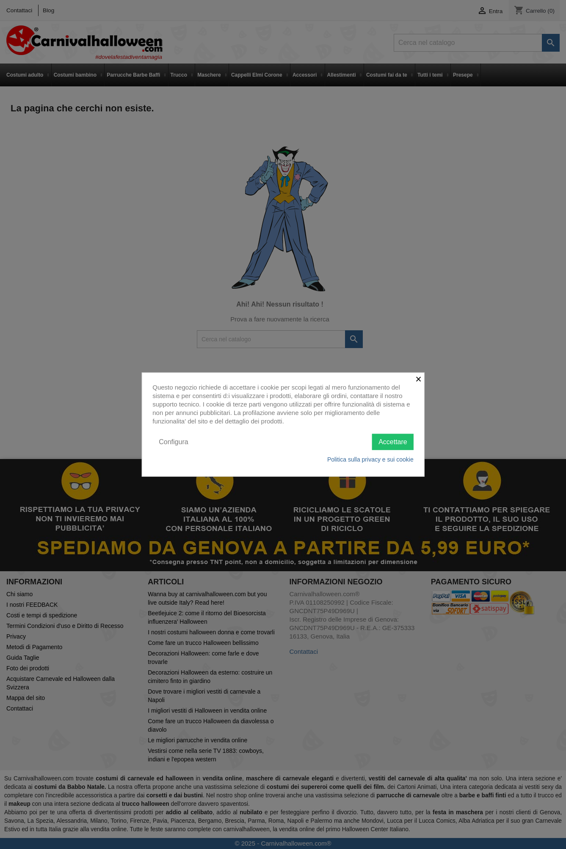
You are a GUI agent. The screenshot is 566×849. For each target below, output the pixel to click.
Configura (173, 441)
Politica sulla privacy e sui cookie (370, 459)
